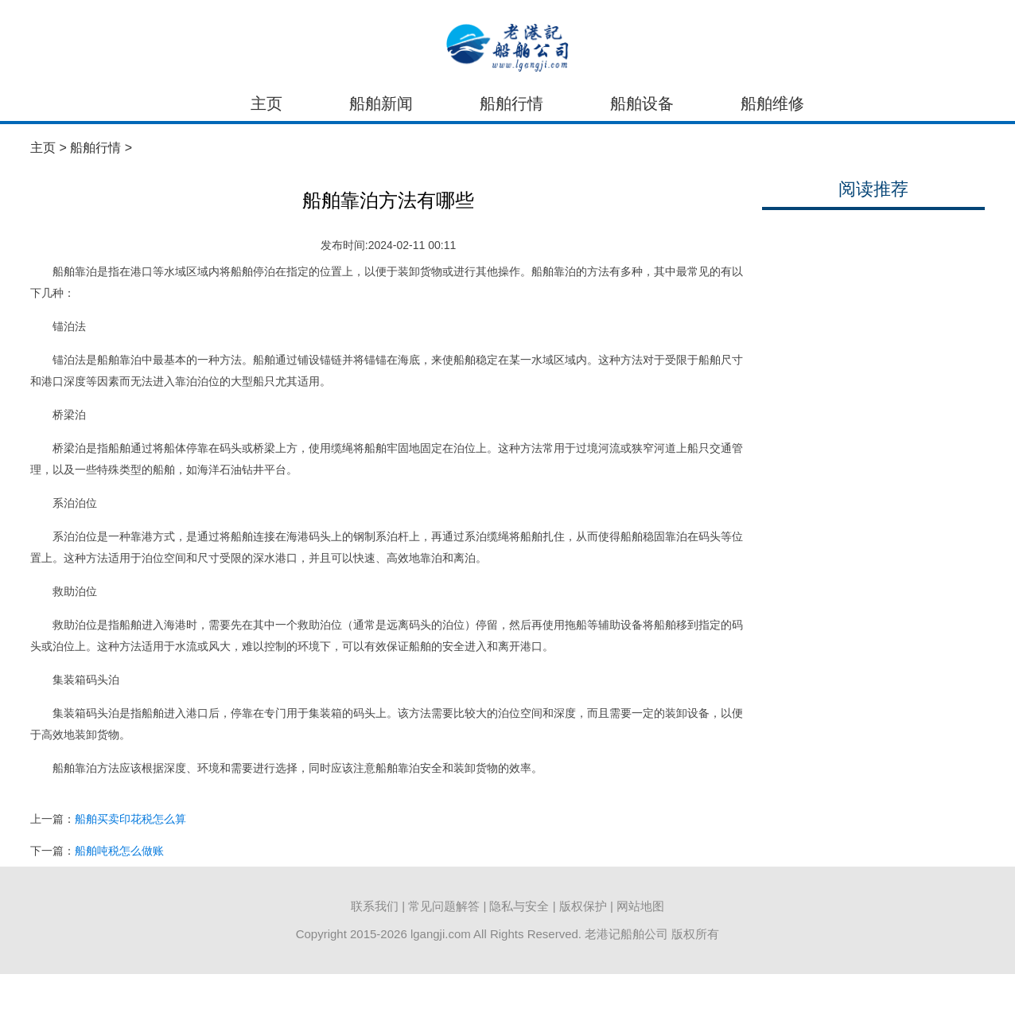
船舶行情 (511, 103)
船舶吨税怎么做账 (119, 850)
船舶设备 (642, 103)
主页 (266, 103)
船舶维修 (772, 103)
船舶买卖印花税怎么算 (130, 818)
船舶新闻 (381, 103)
